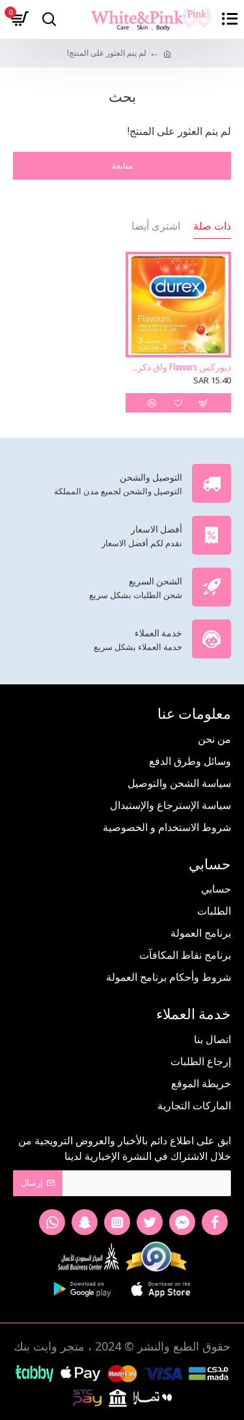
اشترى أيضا (155, 226)
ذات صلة (212, 226)
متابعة (122, 165)
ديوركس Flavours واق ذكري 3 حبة (179, 366)
